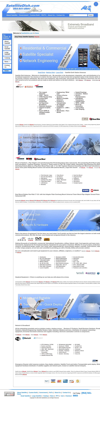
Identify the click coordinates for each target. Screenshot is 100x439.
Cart (62, 396)
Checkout (68, 396)
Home (6, 71)
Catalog (7, 58)
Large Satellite (7, 53)
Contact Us (61, 15)
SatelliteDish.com (27, 33)
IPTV (57, 396)
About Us (51, 15)
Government (23, 15)
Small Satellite (7, 48)
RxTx (51, 392)
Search (91, 15)
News (6, 61)
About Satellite (11, 15)
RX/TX (43, 15)
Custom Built (35, 15)
